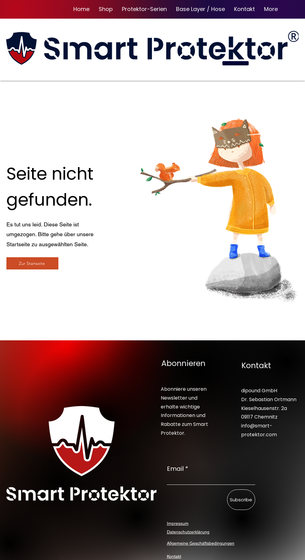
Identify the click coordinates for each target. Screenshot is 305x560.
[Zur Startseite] (32, 263)
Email (175, 469)
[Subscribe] (241, 499)
